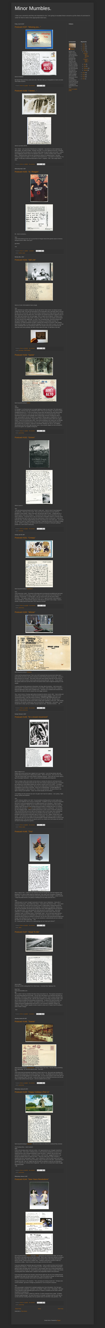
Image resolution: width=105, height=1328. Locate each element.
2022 (83, 44)
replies (23, 252)
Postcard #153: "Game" (24, 355)
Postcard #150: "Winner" (25, 612)
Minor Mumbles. (33, 8)
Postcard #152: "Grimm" (25, 437)
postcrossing (21, 432)
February (86, 68)
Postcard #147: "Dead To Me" (27, 932)
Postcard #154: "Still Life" (25, 260)
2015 (83, 74)
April (85, 66)
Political (20, 252)
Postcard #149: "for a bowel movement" (31, 717)
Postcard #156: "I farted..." (26, 91)
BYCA (28, 403)
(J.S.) (29, 808)
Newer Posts (18, 1308)
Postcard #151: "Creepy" (25, 538)
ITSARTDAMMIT (27, 350)
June (85, 51)
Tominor (73, 49)
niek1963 (29, 1143)
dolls (37, 1255)
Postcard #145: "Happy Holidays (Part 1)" (32, 1092)
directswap (21, 350)
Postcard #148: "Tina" (24, 831)
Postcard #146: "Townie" (25, 1021)
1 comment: (31, 250)
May (85, 64)
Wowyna (29, 672)
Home (39, 1308)
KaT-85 (29, 1255)
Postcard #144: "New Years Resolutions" (32, 1179)
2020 (83, 48)
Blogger (58, 1320)
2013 (83, 78)
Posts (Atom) (24, 1311)
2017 (83, 50)
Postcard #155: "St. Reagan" (27, 172)
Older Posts (60, 1308)
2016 (83, 72)
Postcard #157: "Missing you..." (28, 27)
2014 (83, 76)
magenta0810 (30, 1067)
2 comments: (31, 1013)
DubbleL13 (30, 588)
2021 (83, 46)
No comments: (32, 85)
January (86, 70)
